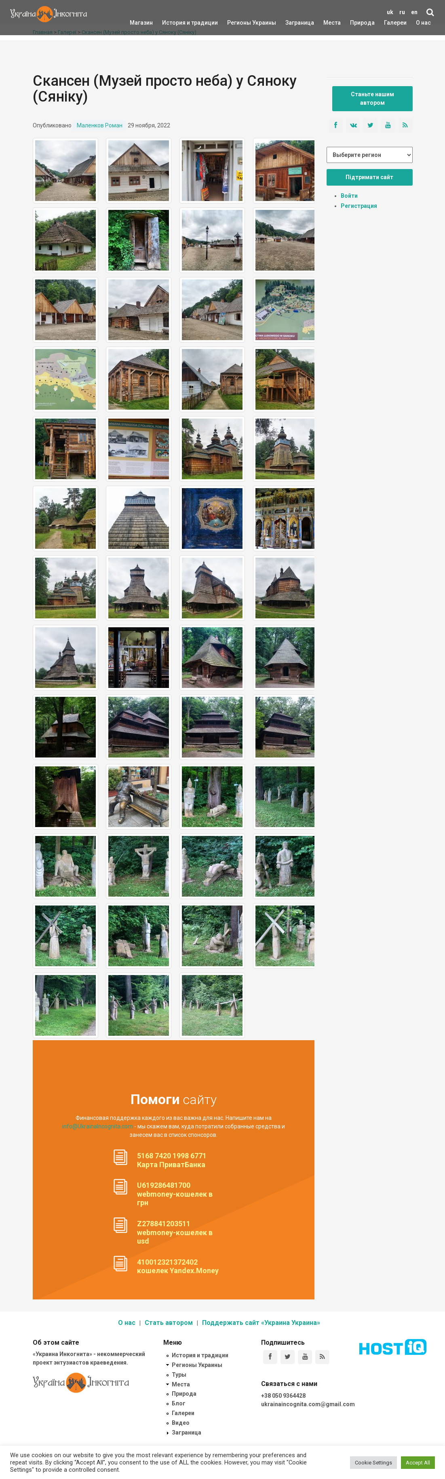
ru (402, 12)
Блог (179, 1403)
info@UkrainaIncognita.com (97, 1126)
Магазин (141, 22)
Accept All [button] (418, 1463)
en (414, 12)
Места (327, 22)
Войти (349, 196)
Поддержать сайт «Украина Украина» (261, 1323)
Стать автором (169, 1323)
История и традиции (176, 22)
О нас (423, 22)
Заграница (292, 22)
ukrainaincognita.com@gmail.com (308, 1404)
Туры (179, 1374)
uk (390, 12)
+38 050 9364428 (283, 1395)
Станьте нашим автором (372, 98)
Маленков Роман (99, 125)
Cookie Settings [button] (373, 1463)
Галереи (395, 22)
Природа (356, 22)
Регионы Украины (239, 22)
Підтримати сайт (369, 177)
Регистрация (359, 206)
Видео (181, 1423)
